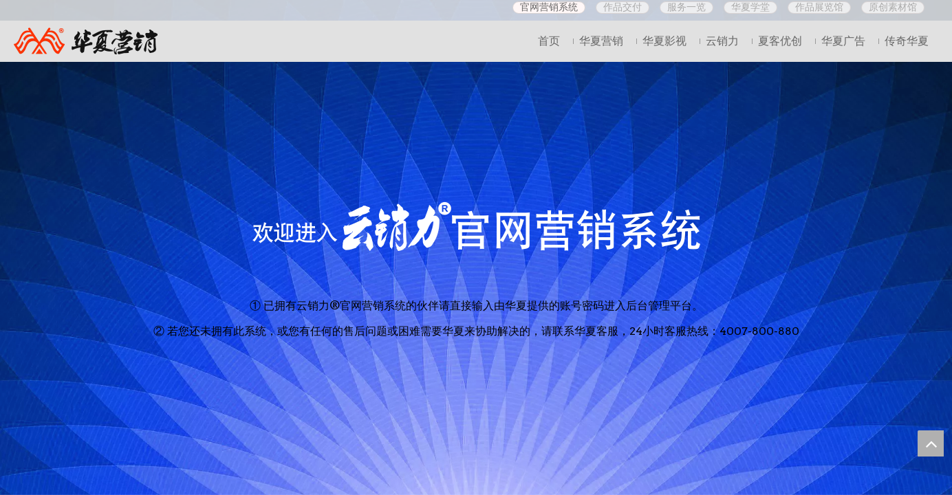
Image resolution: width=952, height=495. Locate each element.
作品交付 (622, 6)
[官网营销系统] (476, 226)
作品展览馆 (819, 6)
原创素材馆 (893, 6)
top (931, 443)
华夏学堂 (750, 6)
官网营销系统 (549, 6)
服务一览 (686, 6)
